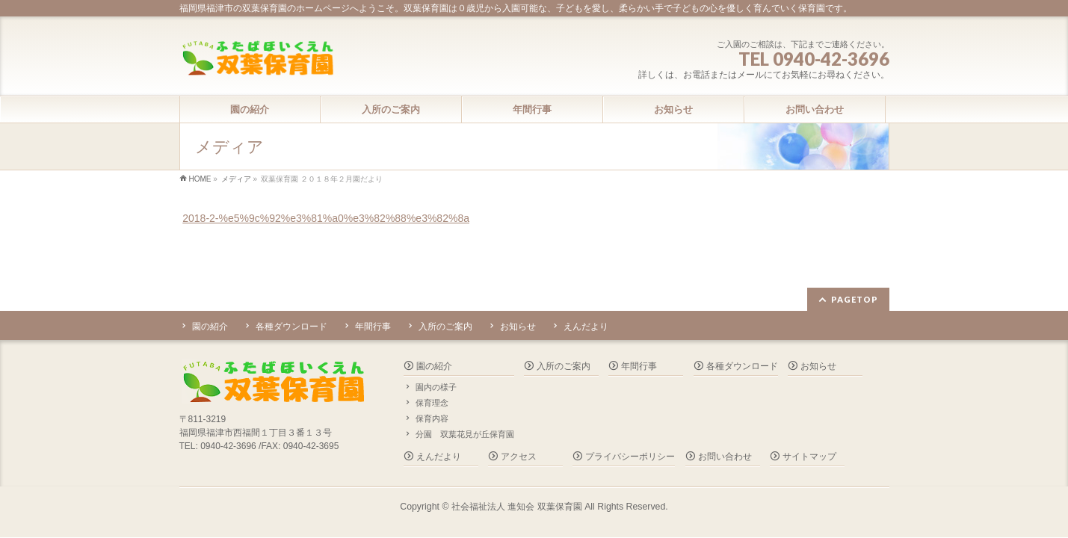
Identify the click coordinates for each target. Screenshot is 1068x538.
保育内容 (432, 418)
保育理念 (432, 402)
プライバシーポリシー (630, 456)
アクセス (519, 456)
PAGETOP (854, 299)
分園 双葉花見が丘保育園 (465, 434)
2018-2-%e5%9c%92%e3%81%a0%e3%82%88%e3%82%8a (325, 218)
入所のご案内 (445, 326)
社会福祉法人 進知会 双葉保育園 (516, 506)
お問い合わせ (725, 456)
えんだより (586, 326)
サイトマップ (809, 456)
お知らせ (518, 326)
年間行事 (373, 326)
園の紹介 (210, 326)
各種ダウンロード (291, 326)
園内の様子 (436, 387)
